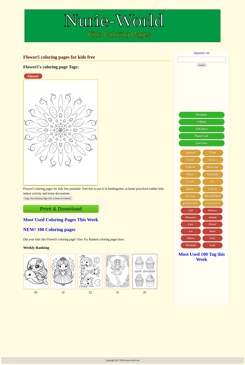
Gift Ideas (202, 129)
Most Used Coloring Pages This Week (60, 219)
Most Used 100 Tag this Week (201, 257)
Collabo (201, 121)
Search (201, 65)
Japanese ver (202, 53)
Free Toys (201, 143)
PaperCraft (201, 136)
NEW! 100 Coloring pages (49, 229)
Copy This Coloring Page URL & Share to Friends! (48, 198)
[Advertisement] (96, 320)
